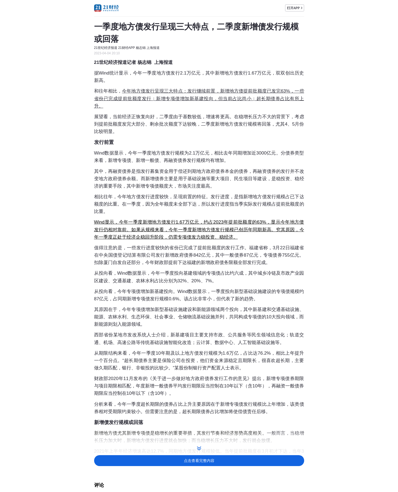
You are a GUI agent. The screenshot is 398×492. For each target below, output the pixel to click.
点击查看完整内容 (199, 460)
